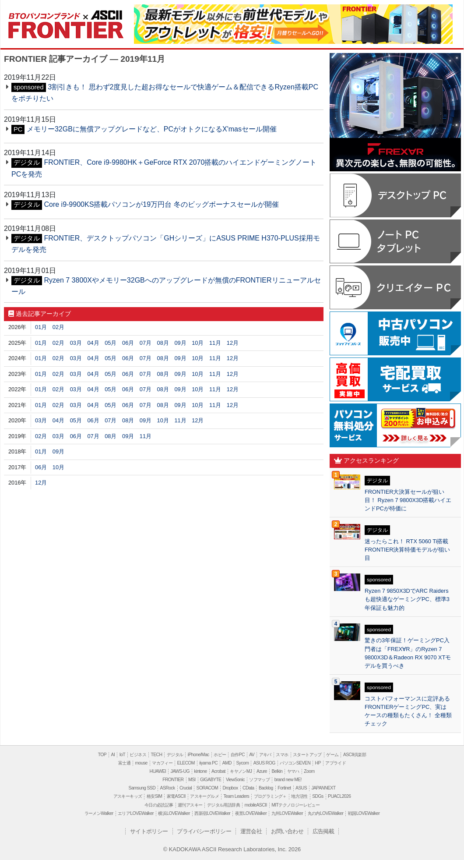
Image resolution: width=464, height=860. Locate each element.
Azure (262, 771)
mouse (141, 763)
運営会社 (251, 831)
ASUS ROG (264, 763)
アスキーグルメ (204, 796)
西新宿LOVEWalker (212, 813)
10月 (198, 343)
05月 (110, 343)
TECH (156, 754)
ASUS (301, 788)
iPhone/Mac (198, 754)
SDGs (317, 796)
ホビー (220, 754)
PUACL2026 (339, 796)
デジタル (175, 754)
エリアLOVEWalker (136, 813)
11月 (215, 343)
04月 (93, 343)
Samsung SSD (142, 788)
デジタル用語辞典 (223, 805)
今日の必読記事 (158, 805)
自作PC (238, 754)
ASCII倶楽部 (354, 754)
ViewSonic (235, 779)
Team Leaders (236, 796)
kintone (200, 771)
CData (248, 788)
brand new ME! (288, 779)
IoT (122, 754)
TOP (102, 754)
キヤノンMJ (241, 771)
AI (113, 754)
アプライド (335, 763)
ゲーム (332, 754)
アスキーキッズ (127, 796)
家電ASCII (176, 796)
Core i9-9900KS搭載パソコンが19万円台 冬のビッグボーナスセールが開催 (161, 204)
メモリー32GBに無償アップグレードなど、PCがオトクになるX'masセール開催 (152, 129)
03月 (76, 343)
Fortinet (284, 788)
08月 (163, 343)
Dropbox (230, 788)
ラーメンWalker (98, 813)
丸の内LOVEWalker (326, 813)
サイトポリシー (149, 831)
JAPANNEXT (323, 788)
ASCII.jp (100, 15)
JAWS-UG (180, 771)
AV (251, 754)
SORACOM (207, 788)
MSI (192, 779)
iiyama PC (208, 763)
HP (317, 763)
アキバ (265, 754)
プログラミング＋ (270, 796)
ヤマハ (293, 771)
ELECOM (186, 763)
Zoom (309, 771)
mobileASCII (256, 805)
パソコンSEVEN (295, 763)
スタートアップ (307, 754)
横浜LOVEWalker (174, 813)
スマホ (282, 754)
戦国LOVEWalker (364, 813)
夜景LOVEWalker (251, 813)
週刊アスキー (190, 805)
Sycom (242, 763)
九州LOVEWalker (287, 813)
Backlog (266, 788)
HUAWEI (158, 771)
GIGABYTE (210, 779)
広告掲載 (323, 831)
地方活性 (299, 796)
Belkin (276, 771)
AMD (227, 763)
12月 (233, 343)
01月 (41, 327)
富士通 (124, 763)
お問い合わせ (287, 831)
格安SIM (154, 796)
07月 (145, 343)
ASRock (167, 788)
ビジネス (138, 754)
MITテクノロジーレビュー (295, 805)
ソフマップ (259, 779)
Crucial (185, 788)
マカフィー (162, 763)
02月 (58, 327)
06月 (128, 343)
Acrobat (218, 771)
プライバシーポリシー (204, 831)
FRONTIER (65, 20)
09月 (180, 343)
